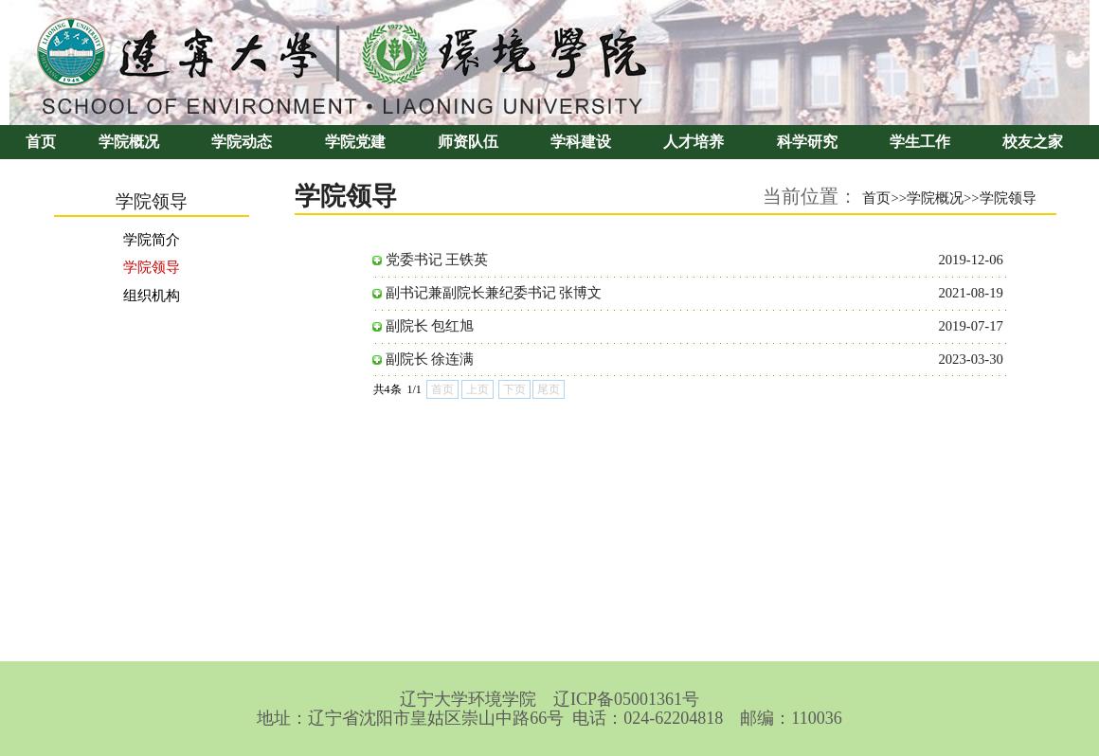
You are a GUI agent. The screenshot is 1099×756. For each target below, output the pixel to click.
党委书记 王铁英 (437, 259)
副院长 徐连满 (430, 359)
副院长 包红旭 (430, 325)
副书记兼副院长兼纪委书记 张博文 (494, 292)
